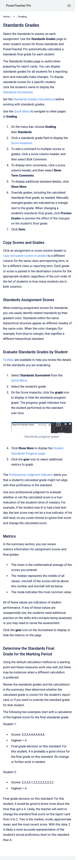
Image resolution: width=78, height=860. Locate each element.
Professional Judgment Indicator (31, 475)
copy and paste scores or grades (25, 256)
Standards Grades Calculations (34, 99)
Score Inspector (21, 143)
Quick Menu (22, 111)
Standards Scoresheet (18, 92)
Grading (22, 16)
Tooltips (8, 360)
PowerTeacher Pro (18, 5)
